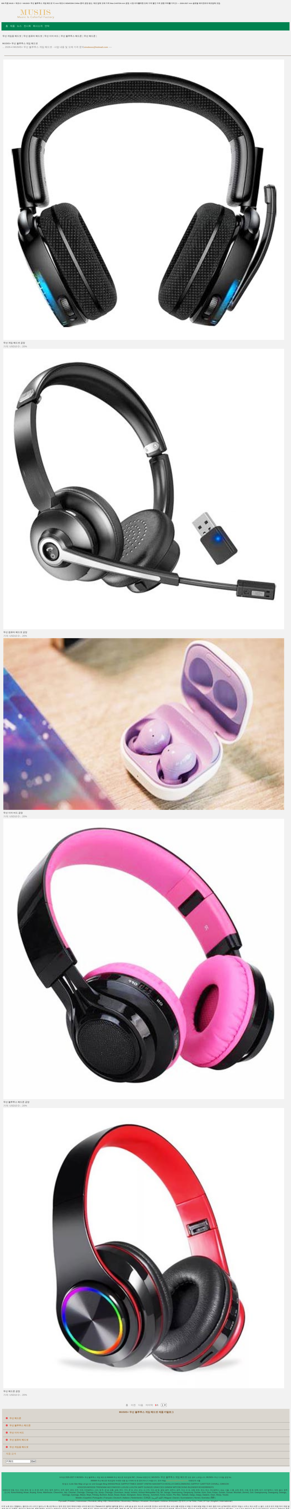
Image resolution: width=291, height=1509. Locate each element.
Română (92, 1501)
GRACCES (158, 1487)
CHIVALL (215, 1484)
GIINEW (168, 1487)
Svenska (205, 1498)
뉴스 (19, 26)
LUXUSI (124, 1487)
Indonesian (81, 1501)
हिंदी (212, 1498)
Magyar (167, 1498)
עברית (207, 1501)
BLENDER (193, 1487)
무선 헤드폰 (90, 36)
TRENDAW (101, 1487)
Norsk (197, 1498)
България (154, 1501)
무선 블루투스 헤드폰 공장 (16, 1102)
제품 (12, 26)
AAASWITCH (158, 1484)
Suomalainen (186, 1498)
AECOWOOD (113, 1487)
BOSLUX (169, 1484)
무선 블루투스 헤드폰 (71, 36)
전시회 (27, 26)
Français (108, 1498)
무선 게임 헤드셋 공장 (14, 343)
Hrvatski (144, 1501)
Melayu (135, 1501)
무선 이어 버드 (51, 36)
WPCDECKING (180, 1487)
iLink (71, 1484)
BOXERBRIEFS (206, 1487)
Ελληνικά (173, 1501)
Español (87, 1498)
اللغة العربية (157, 1498)
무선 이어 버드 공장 (13, 813)
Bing (105, 1484)
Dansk (176, 1498)
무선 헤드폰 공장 (11, 1391)
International (225, 1501)
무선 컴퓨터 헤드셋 (32, 36)
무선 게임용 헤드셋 (11, 36)
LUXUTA (133, 1487)
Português (97, 1498)
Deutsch (117, 1498)
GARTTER (205, 1484)
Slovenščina (114, 1501)
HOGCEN (82, 1487)
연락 (47, 26)
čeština (164, 1501)
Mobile (79, 1498)
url (84, 1484)
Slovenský (126, 1501)
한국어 (182, 1501)
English (214, 1501)
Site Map (78, 1484)
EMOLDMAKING (182, 1484)
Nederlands (136, 1498)
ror (90, 1484)
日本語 (147, 1498)
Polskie (71, 1501)
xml (93, 1484)
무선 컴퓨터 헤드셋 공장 (15, 632)
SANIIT (140, 1484)
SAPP (140, 1487)
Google (99, 1484)
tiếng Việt (102, 1501)
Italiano (126, 1498)
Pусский (63, 1501)
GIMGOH (224, 1484)
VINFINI (148, 1484)
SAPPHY (195, 1484)
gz (87, 1484)
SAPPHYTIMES (128, 1484)
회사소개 (38, 26)
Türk (200, 1501)
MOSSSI (91, 1487)
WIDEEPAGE (114, 1484)
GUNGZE (148, 1487)
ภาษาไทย (191, 1501)
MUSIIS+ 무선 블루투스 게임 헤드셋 (20, 43)
